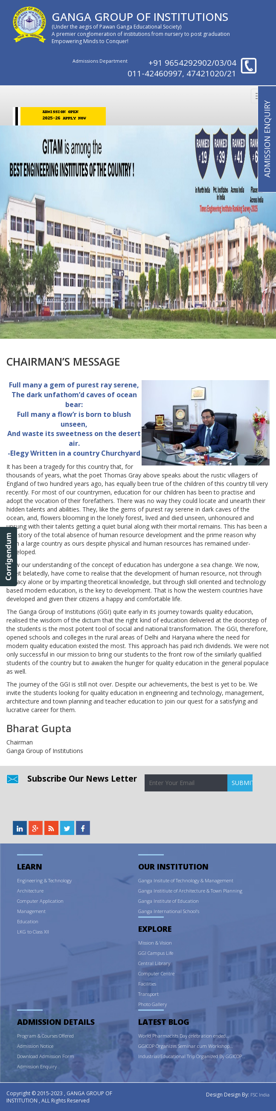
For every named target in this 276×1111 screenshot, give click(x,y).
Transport (148, 994)
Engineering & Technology (44, 880)
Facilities (147, 983)
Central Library (154, 963)
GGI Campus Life (155, 953)
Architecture (30, 890)
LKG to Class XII (33, 931)
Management (31, 911)
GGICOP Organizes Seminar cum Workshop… (185, 1046)
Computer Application (40, 901)
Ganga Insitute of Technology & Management (185, 880)
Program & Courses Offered (45, 1035)
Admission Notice (35, 1046)
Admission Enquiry (37, 1066)
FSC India (260, 1094)
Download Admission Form (45, 1056)
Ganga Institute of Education (168, 901)
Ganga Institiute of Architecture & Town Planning (190, 890)
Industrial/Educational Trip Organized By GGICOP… (191, 1056)
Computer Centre (156, 973)
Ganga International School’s (168, 911)
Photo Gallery (152, 1004)
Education (27, 921)
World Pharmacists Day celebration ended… (183, 1035)
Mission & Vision (155, 942)
